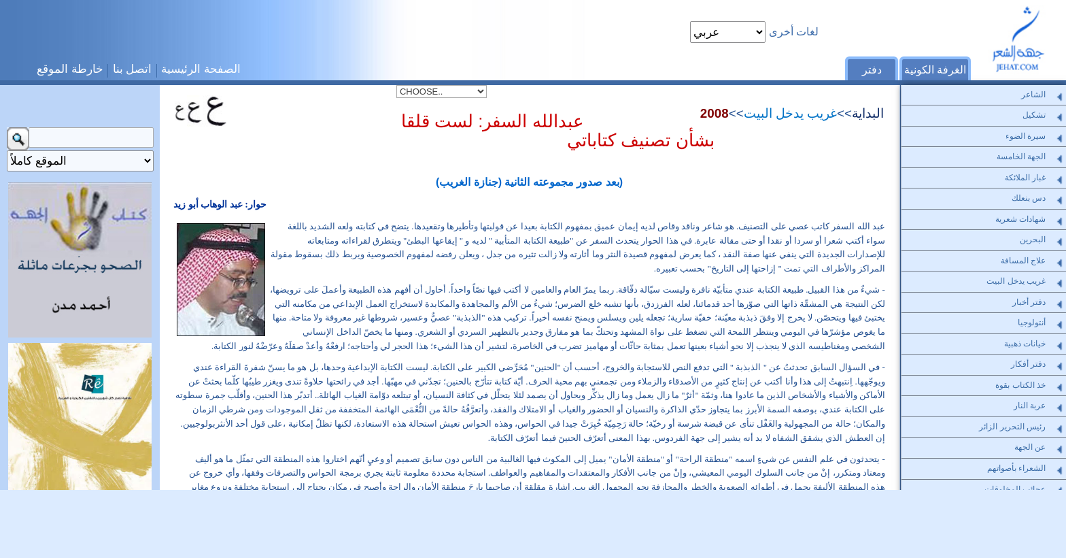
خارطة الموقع (70, 69)
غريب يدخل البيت (790, 113)
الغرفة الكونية (935, 70)
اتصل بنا (132, 69)
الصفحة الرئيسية (201, 69)
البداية (868, 113)
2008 (714, 113)
